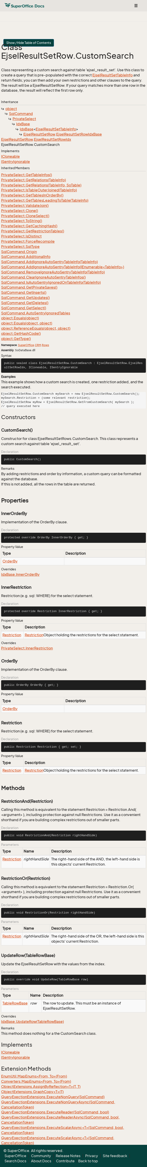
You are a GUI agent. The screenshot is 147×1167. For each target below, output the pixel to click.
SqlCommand (21, 113)
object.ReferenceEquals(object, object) (35, 328)
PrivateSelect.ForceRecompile (28, 241)
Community (41, 1156)
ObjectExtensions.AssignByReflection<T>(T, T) (40, 1086)
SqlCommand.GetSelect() (23, 308)
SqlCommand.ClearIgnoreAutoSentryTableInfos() (43, 277)
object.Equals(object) (20, 318)
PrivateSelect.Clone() (19, 210)
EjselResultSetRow (39, 134)
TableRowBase (15, 1003)
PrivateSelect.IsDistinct (21, 236)
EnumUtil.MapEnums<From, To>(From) (34, 1076)
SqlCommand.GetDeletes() (24, 303)
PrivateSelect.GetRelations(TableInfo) (33, 180)
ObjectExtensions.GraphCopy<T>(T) (32, 1091)
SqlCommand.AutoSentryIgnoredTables (35, 313)
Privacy (91, 1156)
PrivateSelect (24, 119)
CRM (38, 345)
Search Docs (15, 1161)
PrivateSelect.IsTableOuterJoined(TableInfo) (39, 190)
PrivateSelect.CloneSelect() (25, 216)
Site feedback (115, 1156)
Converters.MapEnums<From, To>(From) (36, 1081)
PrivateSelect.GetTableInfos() (26, 175)
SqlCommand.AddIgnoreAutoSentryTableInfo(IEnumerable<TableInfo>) (62, 267)
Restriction (11, 635)
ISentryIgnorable (15, 161)
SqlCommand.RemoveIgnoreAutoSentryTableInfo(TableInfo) (53, 272)
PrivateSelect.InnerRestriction (27, 648)
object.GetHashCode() (21, 333)
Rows (45, 345)
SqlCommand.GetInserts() (23, 292)
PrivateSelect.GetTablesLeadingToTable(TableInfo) (44, 200)
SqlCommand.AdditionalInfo (25, 256)
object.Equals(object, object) (26, 323)
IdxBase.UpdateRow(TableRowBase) (32, 1021)
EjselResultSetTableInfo (112, 75)
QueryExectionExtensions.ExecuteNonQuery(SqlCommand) (53, 1097)
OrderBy (10, 561)
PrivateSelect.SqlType (20, 246)
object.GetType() (16, 338)
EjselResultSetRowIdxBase (79, 134)
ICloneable (10, 156)
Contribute (65, 1161)
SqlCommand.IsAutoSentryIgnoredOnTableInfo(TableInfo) (51, 282)
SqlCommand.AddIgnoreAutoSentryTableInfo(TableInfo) (49, 262)
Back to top (88, 1161)
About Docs (41, 1161)
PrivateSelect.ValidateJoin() (25, 205)
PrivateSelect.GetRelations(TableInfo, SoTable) (41, 185)
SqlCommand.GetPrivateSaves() (29, 287)
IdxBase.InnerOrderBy (20, 574)
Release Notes (68, 1156)
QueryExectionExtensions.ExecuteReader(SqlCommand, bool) (55, 1112)
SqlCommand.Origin (19, 251)
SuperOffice (26, 345)
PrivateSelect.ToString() (21, 221)
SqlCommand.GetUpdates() (25, 297)
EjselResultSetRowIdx (52, 139)
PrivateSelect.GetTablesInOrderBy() (32, 195)
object (11, 108)
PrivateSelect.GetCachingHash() (29, 226)
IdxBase (23, 124)
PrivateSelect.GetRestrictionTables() (32, 231)
